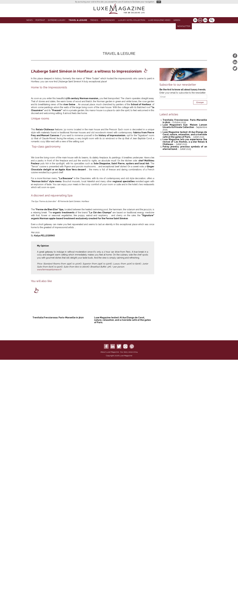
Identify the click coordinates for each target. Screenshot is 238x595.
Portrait (40, 20)
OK (159, 2)
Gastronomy (108, 20)
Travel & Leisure (77, 20)
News (29, 20)
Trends (94, 20)
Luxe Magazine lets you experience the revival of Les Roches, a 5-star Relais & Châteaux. (185, 141)
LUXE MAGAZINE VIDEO (159, 20)
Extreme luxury (56, 20)
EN (200, 20)
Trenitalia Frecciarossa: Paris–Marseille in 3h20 (58, 559)
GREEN (176, 20)
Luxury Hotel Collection (131, 20)
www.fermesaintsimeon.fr (49, 511)
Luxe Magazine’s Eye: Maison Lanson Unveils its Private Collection (185, 126)
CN (205, 20)
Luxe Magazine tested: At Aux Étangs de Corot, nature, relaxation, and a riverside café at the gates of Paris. (122, 561)
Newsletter (183, 26)
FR (195, 20)
